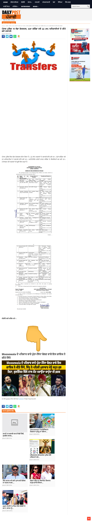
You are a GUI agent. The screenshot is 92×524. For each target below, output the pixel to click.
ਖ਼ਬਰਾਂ (7, 26)
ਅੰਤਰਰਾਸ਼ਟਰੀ (46, 2)
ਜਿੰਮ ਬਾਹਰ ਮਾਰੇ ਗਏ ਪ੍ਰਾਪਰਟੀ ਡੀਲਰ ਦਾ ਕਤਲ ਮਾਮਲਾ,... (14, 481)
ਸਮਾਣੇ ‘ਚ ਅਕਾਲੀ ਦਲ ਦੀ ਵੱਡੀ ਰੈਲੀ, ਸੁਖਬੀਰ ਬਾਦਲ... (13, 435)
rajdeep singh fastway (28, 402)
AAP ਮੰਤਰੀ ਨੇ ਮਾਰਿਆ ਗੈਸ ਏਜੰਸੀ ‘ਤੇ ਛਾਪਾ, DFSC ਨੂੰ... (14, 507)
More (35, 6)
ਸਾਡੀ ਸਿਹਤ (6, 6)
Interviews (25, 6)
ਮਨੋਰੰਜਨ (14, 6)
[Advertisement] (34, 91)
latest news (4, 402)
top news (20, 404)
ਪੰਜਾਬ (29, 2)
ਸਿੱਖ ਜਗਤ (68, 2)
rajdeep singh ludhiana (56, 402)
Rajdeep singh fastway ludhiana (42, 402)
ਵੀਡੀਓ (23, 2)
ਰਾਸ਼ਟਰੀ (37, 2)
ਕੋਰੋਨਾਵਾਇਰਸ (14, 2)
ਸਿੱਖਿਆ (60, 2)
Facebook (21, 399)
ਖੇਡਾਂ (54, 2)
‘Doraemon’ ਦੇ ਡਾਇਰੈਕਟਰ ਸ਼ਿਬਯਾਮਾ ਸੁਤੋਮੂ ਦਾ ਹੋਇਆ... (39, 430)
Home (5, 2)
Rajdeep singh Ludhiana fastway (9, 404)
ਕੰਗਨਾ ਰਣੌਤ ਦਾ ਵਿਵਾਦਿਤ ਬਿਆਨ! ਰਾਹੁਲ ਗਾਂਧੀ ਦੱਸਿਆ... (40, 481)
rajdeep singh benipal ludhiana (15, 402)
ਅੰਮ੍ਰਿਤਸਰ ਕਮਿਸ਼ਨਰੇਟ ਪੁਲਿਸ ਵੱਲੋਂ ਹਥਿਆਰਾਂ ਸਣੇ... (40, 456)
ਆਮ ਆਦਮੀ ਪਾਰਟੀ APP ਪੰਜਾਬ (18, 26)
